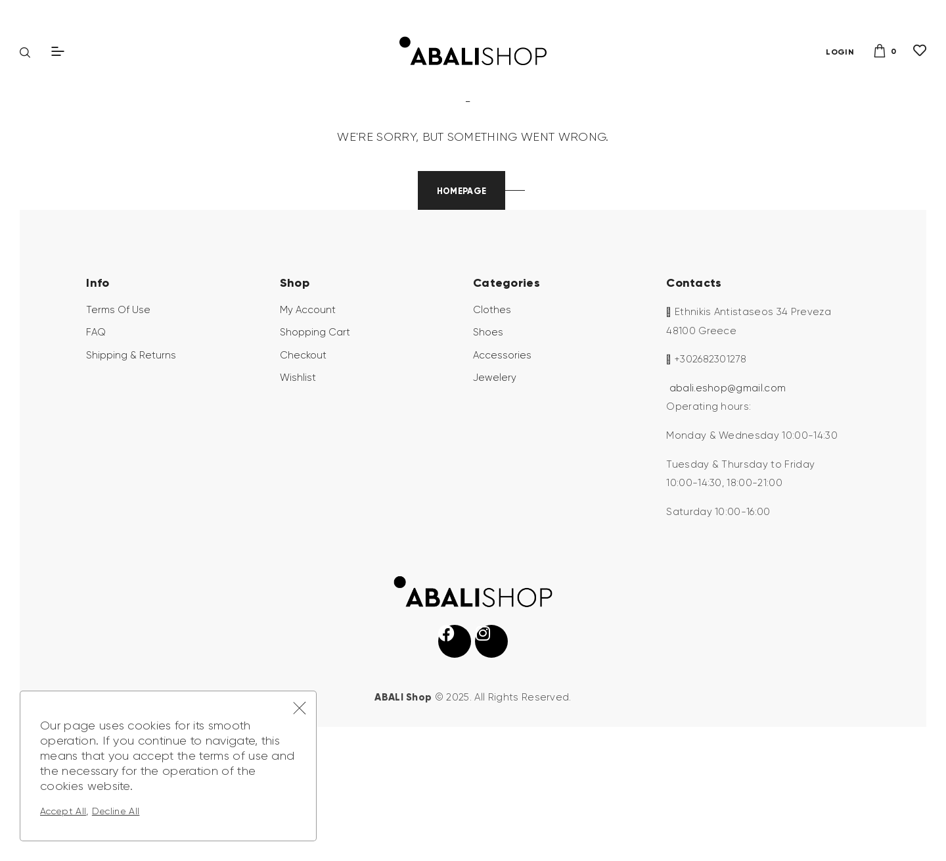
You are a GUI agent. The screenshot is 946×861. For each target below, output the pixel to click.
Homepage (461, 292)
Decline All (116, 811)
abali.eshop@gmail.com (727, 489)
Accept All (63, 811)
